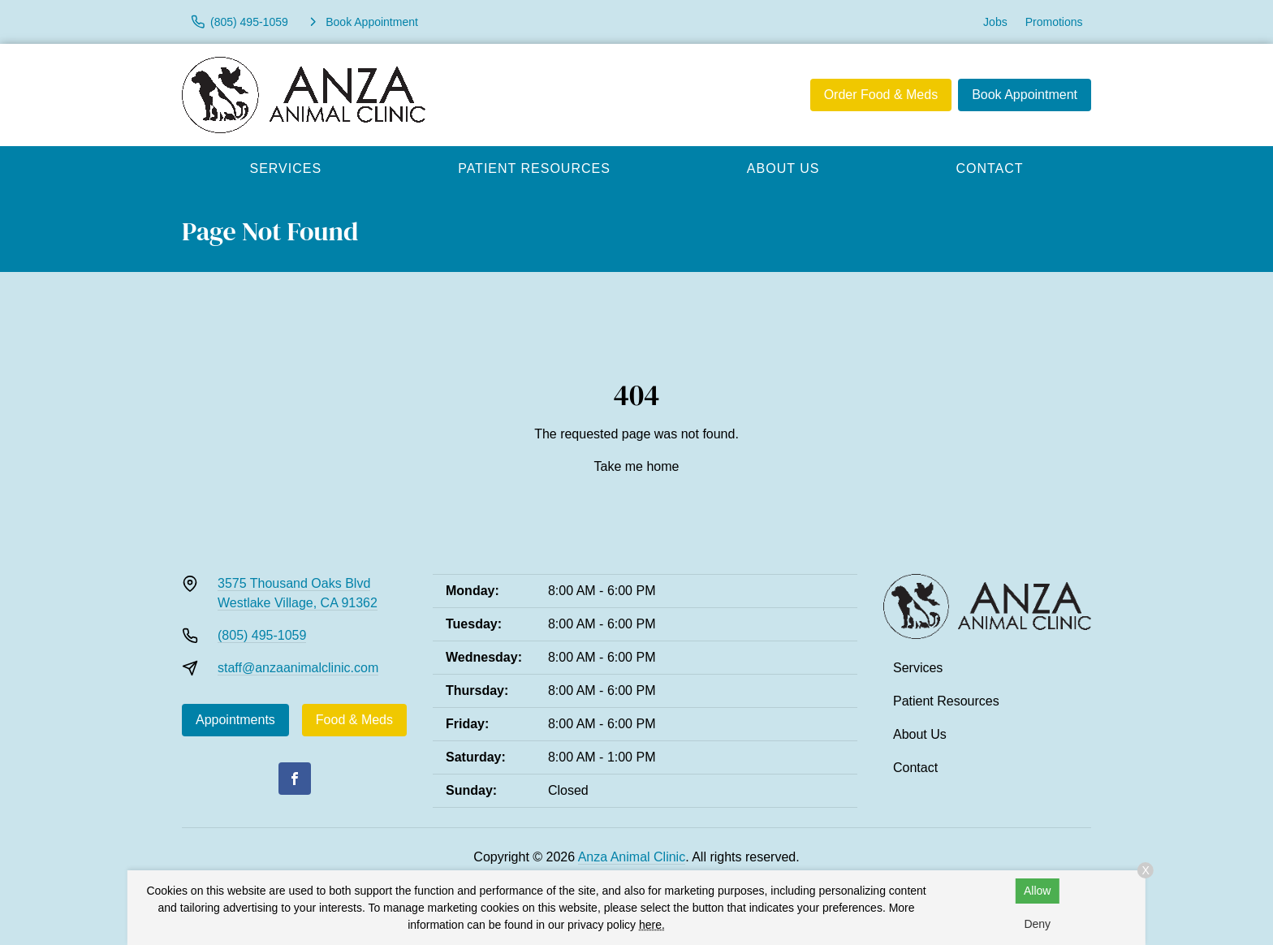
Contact (989, 168)
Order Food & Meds (881, 94)
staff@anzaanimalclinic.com (298, 668)
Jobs (995, 21)
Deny (1037, 923)
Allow (1037, 890)
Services (286, 168)
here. (652, 924)
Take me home (637, 466)
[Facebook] (294, 778)
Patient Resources (534, 168)
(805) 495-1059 (262, 635)
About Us (783, 168)
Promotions (1054, 21)
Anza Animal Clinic (632, 857)
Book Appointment (1024, 94)
